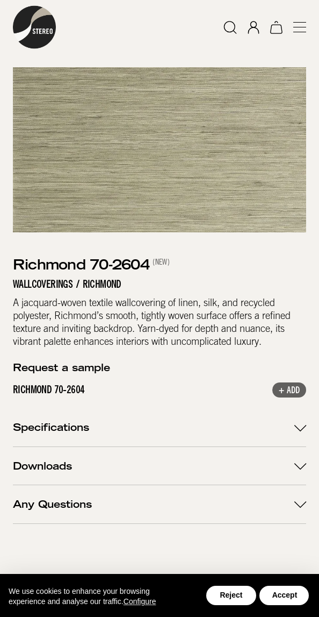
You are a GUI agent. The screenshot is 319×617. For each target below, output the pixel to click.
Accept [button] (285, 595)
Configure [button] (140, 601)
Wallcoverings (43, 284)
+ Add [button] (289, 391)
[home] (34, 27)
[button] (295, 27)
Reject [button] (231, 595)
